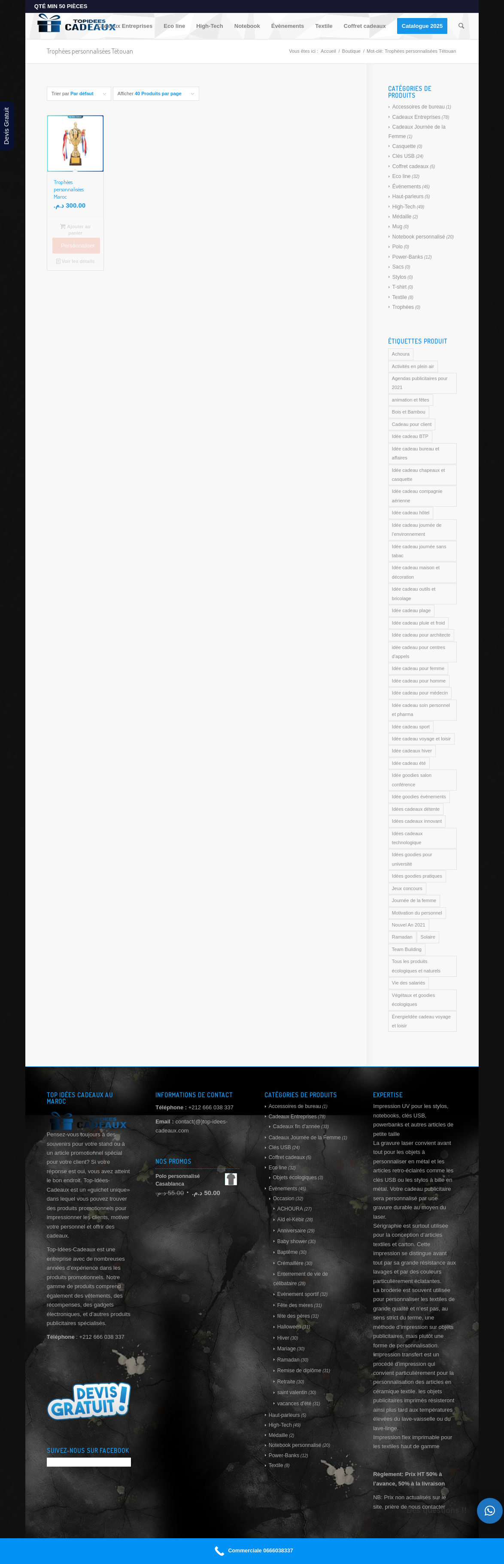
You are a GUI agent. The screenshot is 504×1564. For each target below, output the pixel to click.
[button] (490, 1511)
